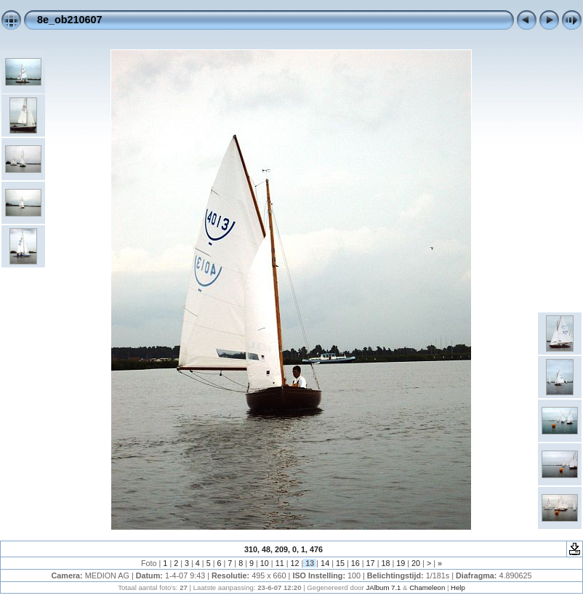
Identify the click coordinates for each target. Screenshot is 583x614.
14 (324, 563)
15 (340, 563)
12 (294, 563)
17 (370, 563)
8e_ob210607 (69, 19)
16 (355, 563)
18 (385, 563)
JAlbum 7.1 (383, 587)
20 (415, 563)
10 (264, 563)
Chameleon (427, 587)
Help (458, 587)
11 (279, 563)
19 (400, 563)
